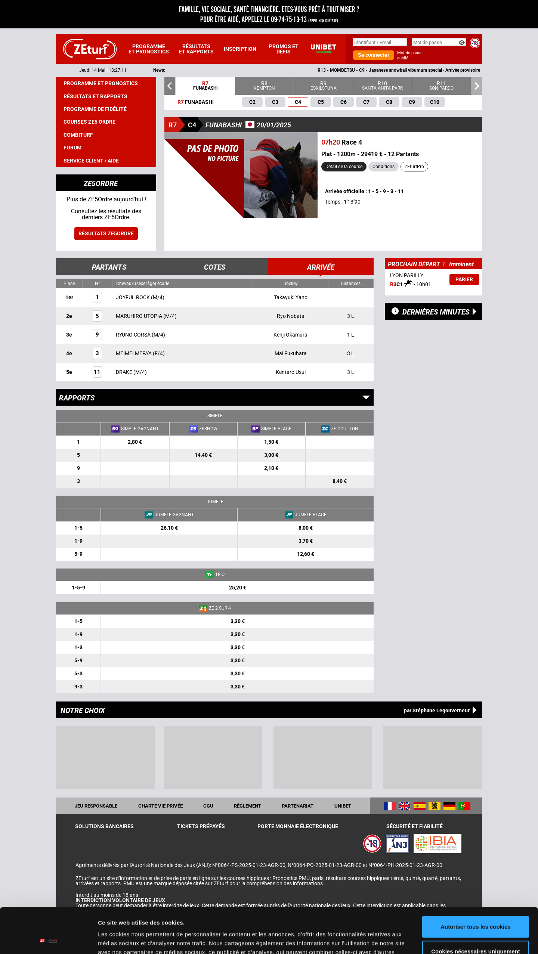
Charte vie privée (160, 806)
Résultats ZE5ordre (106, 233)
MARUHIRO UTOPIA (139, 316)
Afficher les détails (123, 939)
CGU (208, 806)
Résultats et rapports (196, 49)
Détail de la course (343, 166)
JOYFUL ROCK (133, 297)
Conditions (383, 166)
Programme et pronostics (149, 49)
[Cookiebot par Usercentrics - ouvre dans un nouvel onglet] (48, 939)
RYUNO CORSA (134, 335)
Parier (464, 279)
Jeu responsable (96, 806)
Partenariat (297, 806)
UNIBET (342, 806)
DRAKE (124, 372)
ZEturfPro (414, 166)
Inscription (240, 49)
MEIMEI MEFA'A (134, 353)
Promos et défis (284, 49)
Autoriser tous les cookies (475, 884)
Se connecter (373, 55)
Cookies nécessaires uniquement (475, 908)
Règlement (247, 806)
